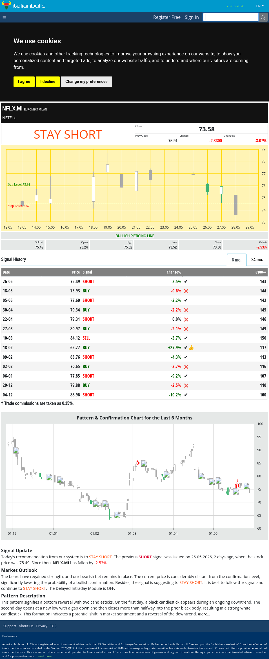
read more (45, 656)
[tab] (236, 260)
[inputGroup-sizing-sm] (231, 17)
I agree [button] (24, 81)
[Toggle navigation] (5, 17)
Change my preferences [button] (86, 81)
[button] (262, 6)
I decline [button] (47, 81)
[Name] (263, 17)
